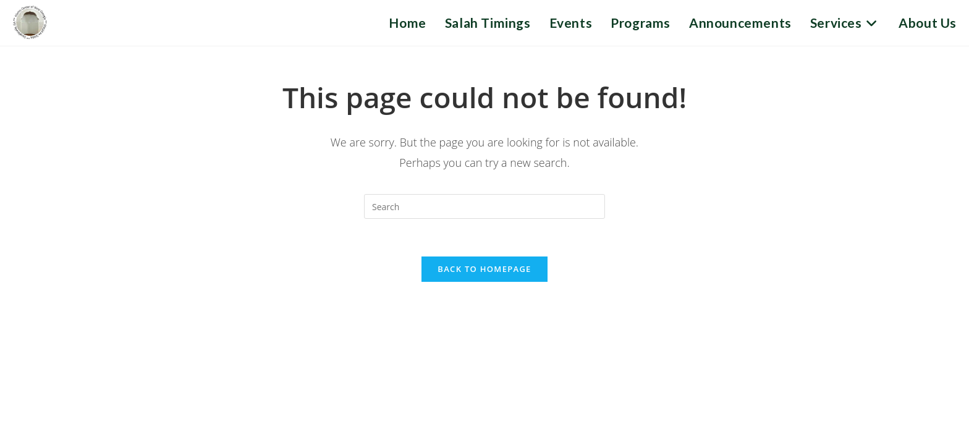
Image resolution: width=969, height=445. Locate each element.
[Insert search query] (484, 206)
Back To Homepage (484, 268)
